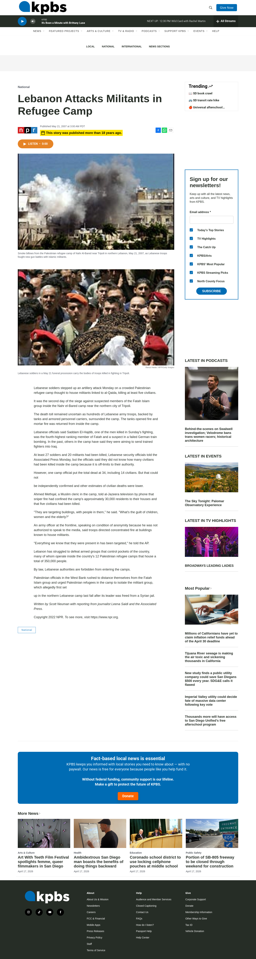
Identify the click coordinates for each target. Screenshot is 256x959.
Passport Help (144, 931)
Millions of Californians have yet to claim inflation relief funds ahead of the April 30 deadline (211, 637)
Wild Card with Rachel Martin (188, 25)
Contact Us (142, 912)
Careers (91, 912)
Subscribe (211, 291)
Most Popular (198, 588)
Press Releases (95, 931)
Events (198, 36)
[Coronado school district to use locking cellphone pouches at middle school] (156, 833)
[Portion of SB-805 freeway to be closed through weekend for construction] (212, 833)
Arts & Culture (98, 36)
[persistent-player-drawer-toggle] (226, 26)
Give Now (227, 9)
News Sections (159, 46)
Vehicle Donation (194, 931)
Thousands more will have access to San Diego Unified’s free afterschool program (210, 720)
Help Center (142, 937)
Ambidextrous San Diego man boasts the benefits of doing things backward (98, 861)
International (132, 46)
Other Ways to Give (196, 918)
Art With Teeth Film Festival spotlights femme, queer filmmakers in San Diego (43, 861)
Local (90, 46)
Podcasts (149, 36)
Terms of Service (96, 950)
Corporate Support (195, 899)
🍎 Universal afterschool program (206, 109)
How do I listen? (145, 925)
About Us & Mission (97, 899)
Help (215, 36)
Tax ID (189, 925)
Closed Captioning (146, 905)
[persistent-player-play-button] (22, 25)
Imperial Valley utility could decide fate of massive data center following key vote (211, 700)
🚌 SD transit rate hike (204, 100)
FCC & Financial (96, 918)
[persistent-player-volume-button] (33, 26)
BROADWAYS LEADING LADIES (209, 565)
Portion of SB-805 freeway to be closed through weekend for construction (210, 861)
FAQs (139, 918)
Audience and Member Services (153, 899)
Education (136, 852)
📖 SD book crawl (200, 93)
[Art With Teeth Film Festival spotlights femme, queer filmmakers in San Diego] (44, 833)
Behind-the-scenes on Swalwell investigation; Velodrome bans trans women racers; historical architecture (209, 434)
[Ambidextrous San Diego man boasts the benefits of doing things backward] (100, 833)
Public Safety (193, 852)
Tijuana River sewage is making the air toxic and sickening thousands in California (209, 657)
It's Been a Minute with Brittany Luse (63, 27)
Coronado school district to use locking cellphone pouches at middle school (155, 861)
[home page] (41, 9)
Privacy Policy (94, 937)
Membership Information (198, 912)
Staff (89, 944)
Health (77, 852)
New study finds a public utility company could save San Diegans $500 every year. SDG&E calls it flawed (210, 679)
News (37, 36)
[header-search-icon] (211, 9)
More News (29, 813)
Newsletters (93, 905)
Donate (128, 796)
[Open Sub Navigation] (43, 36)
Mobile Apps (93, 925)
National (108, 46)
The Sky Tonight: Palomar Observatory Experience (204, 503)
